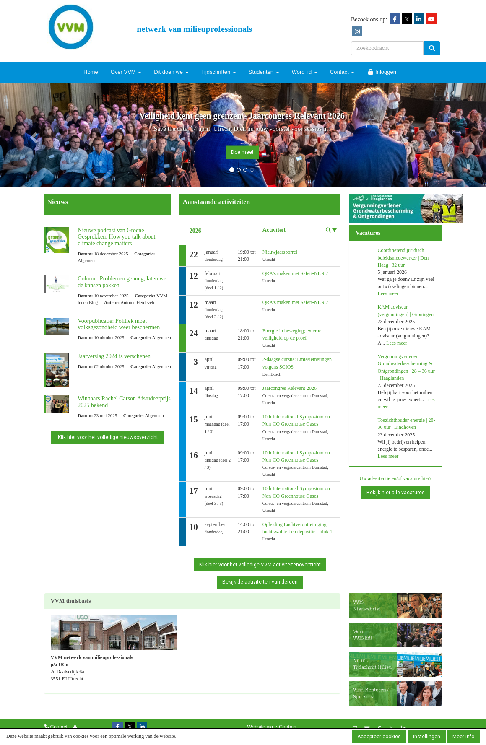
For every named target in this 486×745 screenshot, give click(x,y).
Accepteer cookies (379, 737)
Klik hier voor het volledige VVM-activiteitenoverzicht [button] (260, 565)
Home (90, 72)
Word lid (304, 72)
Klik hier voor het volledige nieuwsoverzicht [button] (107, 437)
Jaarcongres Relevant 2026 (289, 388)
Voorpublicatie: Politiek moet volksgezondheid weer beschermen (119, 324)
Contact (342, 72)
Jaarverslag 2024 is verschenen (114, 356)
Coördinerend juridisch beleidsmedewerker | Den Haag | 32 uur (403, 257)
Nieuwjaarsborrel (279, 252)
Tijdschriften (218, 72)
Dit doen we (171, 72)
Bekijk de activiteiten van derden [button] (260, 582)
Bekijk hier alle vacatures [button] (395, 493)
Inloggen (381, 72)
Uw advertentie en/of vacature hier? (395, 478)
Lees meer (388, 293)
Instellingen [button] (426, 737)
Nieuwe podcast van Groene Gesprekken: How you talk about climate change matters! (116, 237)
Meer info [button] (463, 737)
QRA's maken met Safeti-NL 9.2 (295, 273)
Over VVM (126, 72)
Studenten (264, 72)
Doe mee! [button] (242, 152)
